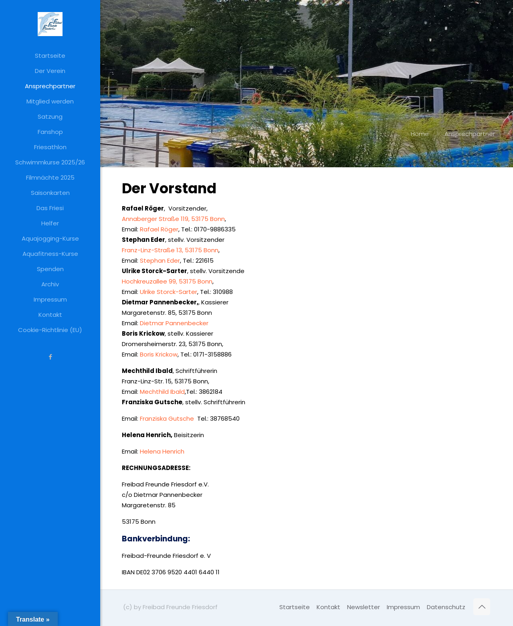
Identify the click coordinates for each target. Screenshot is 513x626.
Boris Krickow (159, 354)
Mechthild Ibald (162, 391)
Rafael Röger (159, 229)
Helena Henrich (162, 451)
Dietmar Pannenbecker (175, 323)
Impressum (403, 607)
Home (420, 134)
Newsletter (363, 607)
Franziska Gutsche (168, 418)
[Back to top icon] (481, 606)
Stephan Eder (160, 260)
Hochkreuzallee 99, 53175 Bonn (167, 281)
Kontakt (328, 607)
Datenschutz (446, 607)
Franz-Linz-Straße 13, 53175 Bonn (170, 250)
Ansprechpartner (469, 134)
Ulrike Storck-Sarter (168, 292)
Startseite (294, 607)
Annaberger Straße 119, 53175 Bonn (173, 219)
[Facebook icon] (50, 357)
